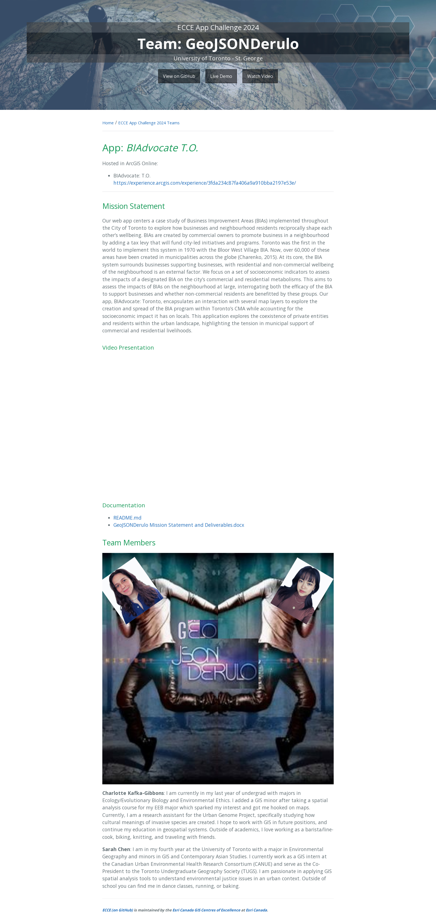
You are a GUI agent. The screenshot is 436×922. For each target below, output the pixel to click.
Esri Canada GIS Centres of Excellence (206, 910)
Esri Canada (256, 910)
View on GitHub (179, 76)
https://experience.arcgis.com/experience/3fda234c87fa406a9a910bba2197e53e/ (204, 182)
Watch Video (260, 76)
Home (108, 122)
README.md (127, 517)
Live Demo (221, 76)
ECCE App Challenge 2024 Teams (149, 122)
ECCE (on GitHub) (117, 910)
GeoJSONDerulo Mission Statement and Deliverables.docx (178, 524)
